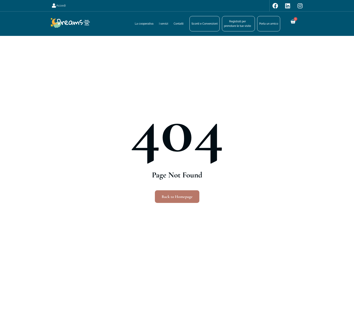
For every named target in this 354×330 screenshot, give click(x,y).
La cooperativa (144, 23)
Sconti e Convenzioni (204, 23)
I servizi (163, 23)
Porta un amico (268, 23)
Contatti (179, 23)
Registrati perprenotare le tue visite (237, 24)
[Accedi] (54, 5)
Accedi (61, 5)
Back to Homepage (177, 196)
